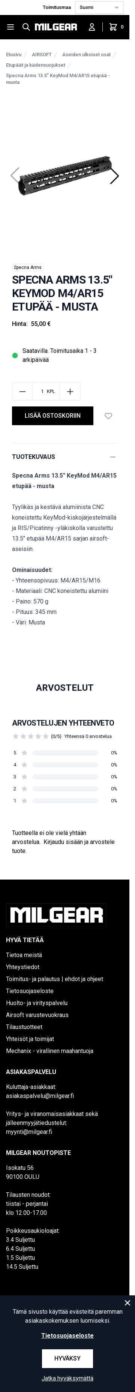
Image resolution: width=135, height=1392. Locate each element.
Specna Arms (28, 267)
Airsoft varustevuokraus (37, 1015)
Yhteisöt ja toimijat (30, 1039)
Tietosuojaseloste (30, 991)
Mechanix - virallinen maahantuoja (49, 1050)
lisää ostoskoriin (53, 415)
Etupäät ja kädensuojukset (35, 65)
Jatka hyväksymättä (67, 1378)
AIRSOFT (42, 54)
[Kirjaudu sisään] (91, 26)
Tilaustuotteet (24, 1027)
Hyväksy (67, 1358)
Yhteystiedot (22, 967)
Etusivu (13, 54)
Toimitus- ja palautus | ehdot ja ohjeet (54, 979)
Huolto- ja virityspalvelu (37, 1003)
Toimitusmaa (57, 7)
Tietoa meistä (24, 955)
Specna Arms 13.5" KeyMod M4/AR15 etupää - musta (58, 79)
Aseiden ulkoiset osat (86, 54)
